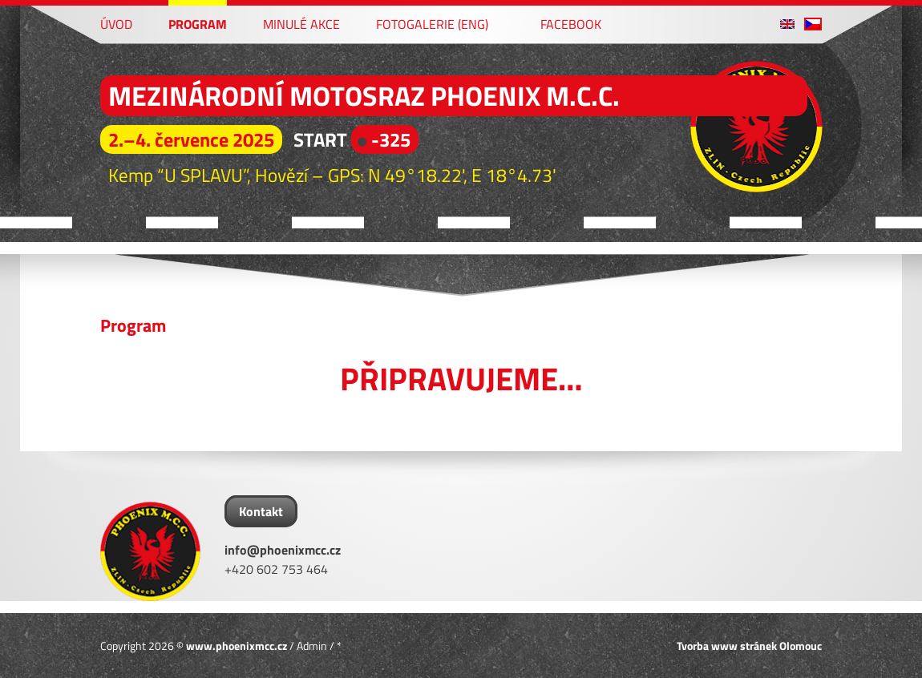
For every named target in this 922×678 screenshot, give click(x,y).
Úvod (116, 23)
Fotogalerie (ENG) (432, 23)
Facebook (562, 23)
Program (197, 23)
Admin (312, 645)
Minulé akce (301, 23)
